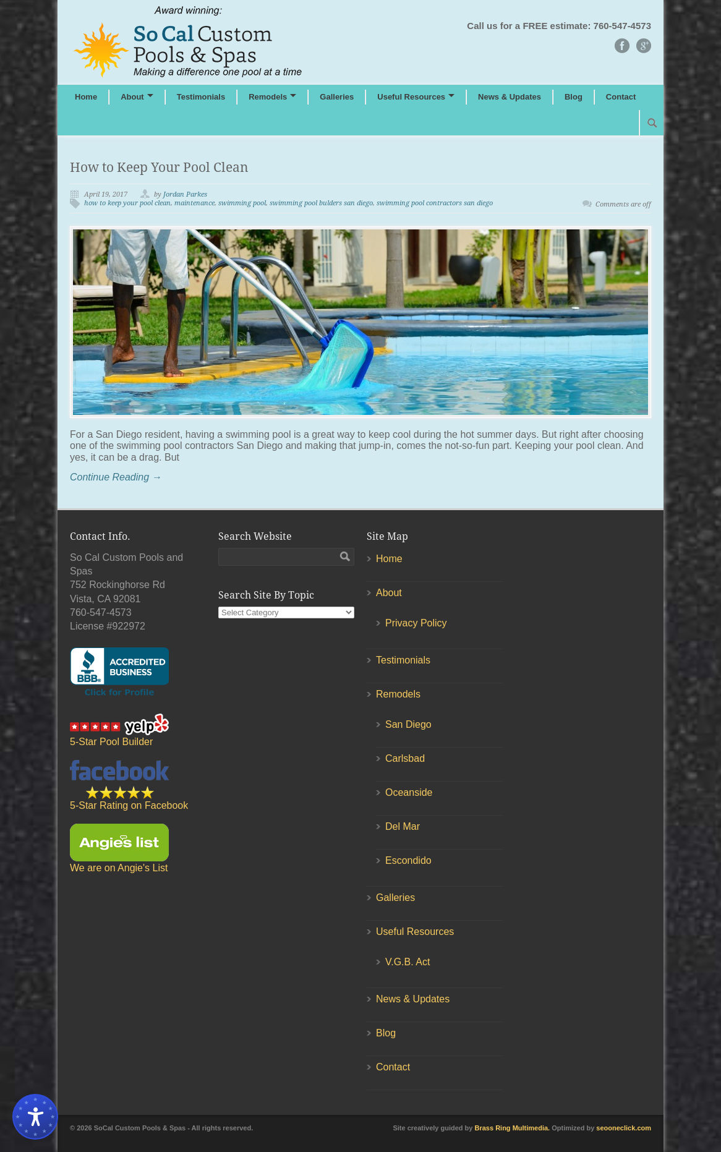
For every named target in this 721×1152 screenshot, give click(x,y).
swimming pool (242, 203)
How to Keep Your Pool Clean (159, 167)
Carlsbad (405, 758)
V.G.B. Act (407, 962)
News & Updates (509, 96)
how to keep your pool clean (127, 203)
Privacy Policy (416, 623)
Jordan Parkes (185, 194)
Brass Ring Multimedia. (512, 1128)
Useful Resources (411, 96)
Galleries (337, 96)
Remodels (268, 96)
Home (86, 96)
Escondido (408, 860)
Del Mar (402, 826)
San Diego (408, 724)
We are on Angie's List (119, 848)
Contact (621, 96)
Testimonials (201, 96)
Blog (573, 96)
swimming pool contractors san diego (435, 203)
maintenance (194, 203)
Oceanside (409, 792)
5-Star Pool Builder (119, 730)
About (132, 96)
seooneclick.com (623, 1128)
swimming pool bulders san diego (321, 203)
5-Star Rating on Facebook (129, 785)
